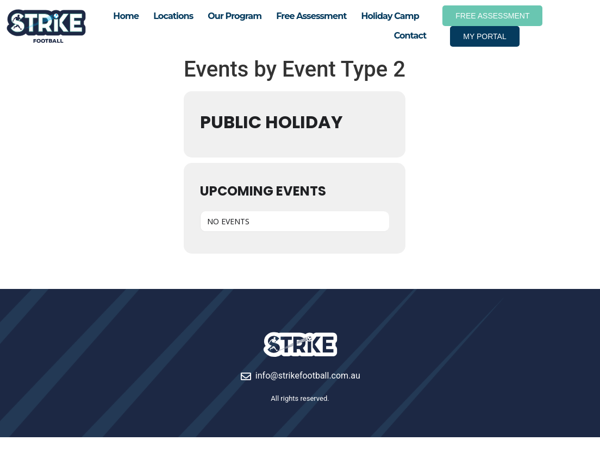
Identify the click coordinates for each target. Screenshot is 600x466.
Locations (173, 16)
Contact (410, 35)
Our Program (234, 16)
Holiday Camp (389, 16)
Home (126, 16)
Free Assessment (311, 16)
